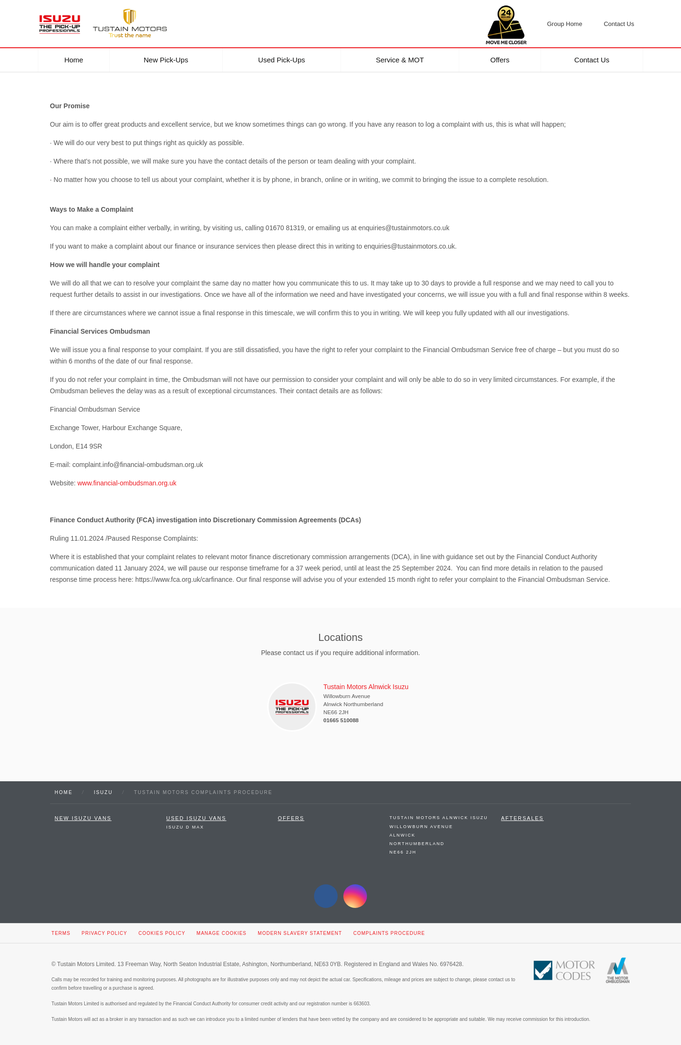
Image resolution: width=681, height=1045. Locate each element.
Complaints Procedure (389, 933)
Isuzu (103, 792)
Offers (500, 60)
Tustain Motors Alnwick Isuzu (439, 817)
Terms (61, 933)
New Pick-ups (166, 60)
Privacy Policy (104, 933)
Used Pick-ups (281, 60)
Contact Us (591, 60)
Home (73, 60)
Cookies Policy (162, 933)
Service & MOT (400, 60)
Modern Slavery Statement (300, 933)
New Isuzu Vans (83, 818)
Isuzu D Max (185, 827)
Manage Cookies (222, 933)
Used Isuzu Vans (196, 818)
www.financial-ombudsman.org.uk (127, 483)
